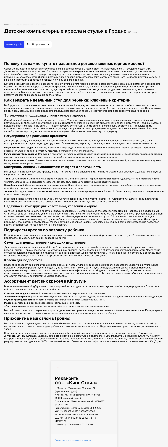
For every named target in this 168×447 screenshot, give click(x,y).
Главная (8, 25)
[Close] (58, 367)
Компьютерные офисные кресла (31, 25)
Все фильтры (12, 44)
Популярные (38, 44)
